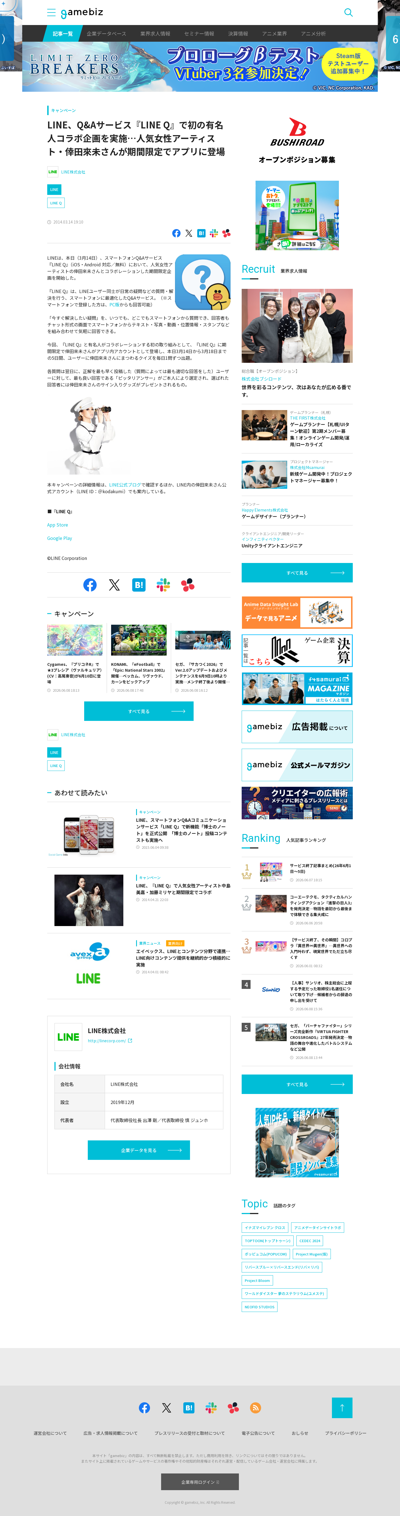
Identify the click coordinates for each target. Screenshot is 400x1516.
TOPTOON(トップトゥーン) (268, 1240)
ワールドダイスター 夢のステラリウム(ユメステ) (284, 1293)
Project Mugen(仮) (312, 1254)
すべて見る (139, 711)
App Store (57, 524)
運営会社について (50, 1433)
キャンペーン (63, 110)
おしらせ (300, 1433)
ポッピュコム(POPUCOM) (266, 1254)
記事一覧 (63, 33)
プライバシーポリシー (346, 1433)
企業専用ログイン (200, 1482)
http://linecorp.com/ (110, 1040)
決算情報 (238, 33)
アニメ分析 (313, 33)
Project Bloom (257, 1280)
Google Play (59, 538)
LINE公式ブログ (125, 484)
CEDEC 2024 (309, 1240)
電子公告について (258, 1433)
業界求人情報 (155, 33)
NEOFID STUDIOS (259, 1306)
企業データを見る (139, 1150)
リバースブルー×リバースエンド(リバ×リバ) (282, 1267)
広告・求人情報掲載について (111, 1433)
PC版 (114, 304)
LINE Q (56, 202)
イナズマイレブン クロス (265, 1227)
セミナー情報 (199, 33)
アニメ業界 (274, 33)
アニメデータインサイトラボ (317, 1227)
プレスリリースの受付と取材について (189, 1433)
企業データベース (106, 33)
